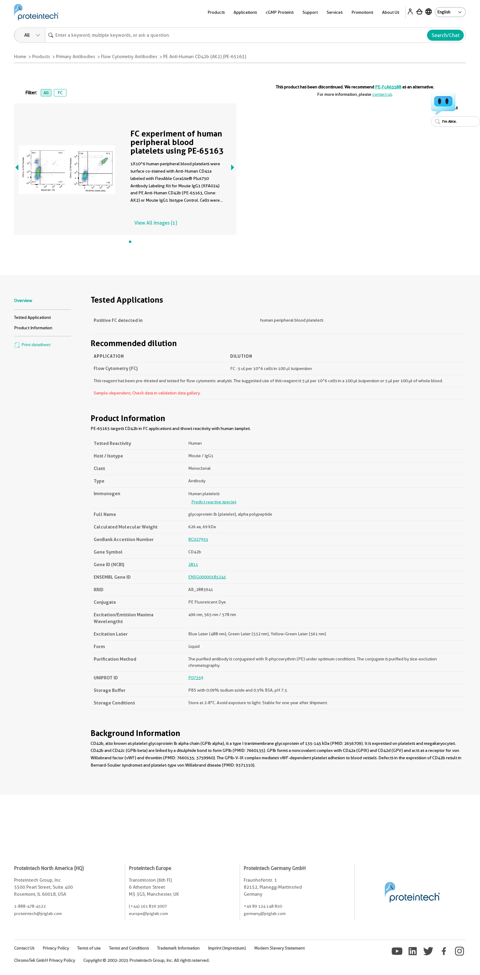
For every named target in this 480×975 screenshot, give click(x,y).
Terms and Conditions (129, 948)
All (46, 92)
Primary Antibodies (75, 56)
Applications (245, 12)
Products (216, 12)
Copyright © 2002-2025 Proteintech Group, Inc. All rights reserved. (146, 960)
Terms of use (89, 948)
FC (60, 92)
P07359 (195, 677)
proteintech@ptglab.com (38, 913)
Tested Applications (32, 317)
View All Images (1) (155, 223)
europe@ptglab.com (148, 913)
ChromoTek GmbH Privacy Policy (44, 960)
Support (310, 12)
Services (335, 12)
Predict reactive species (213, 501)
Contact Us (24, 948)
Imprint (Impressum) (227, 948)
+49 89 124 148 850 (263, 906)
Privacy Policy (56, 948)
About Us (390, 12)
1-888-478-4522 (30, 906)
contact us (382, 94)
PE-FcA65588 (388, 86)
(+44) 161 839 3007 (148, 906)
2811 (193, 564)
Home (20, 56)
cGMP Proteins (280, 12)
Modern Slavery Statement (279, 948)
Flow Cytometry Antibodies (129, 56)
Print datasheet (32, 344)
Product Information (33, 327)
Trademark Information (178, 948)
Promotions (362, 12)
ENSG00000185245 (207, 576)
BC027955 (198, 539)
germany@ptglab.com (265, 913)
